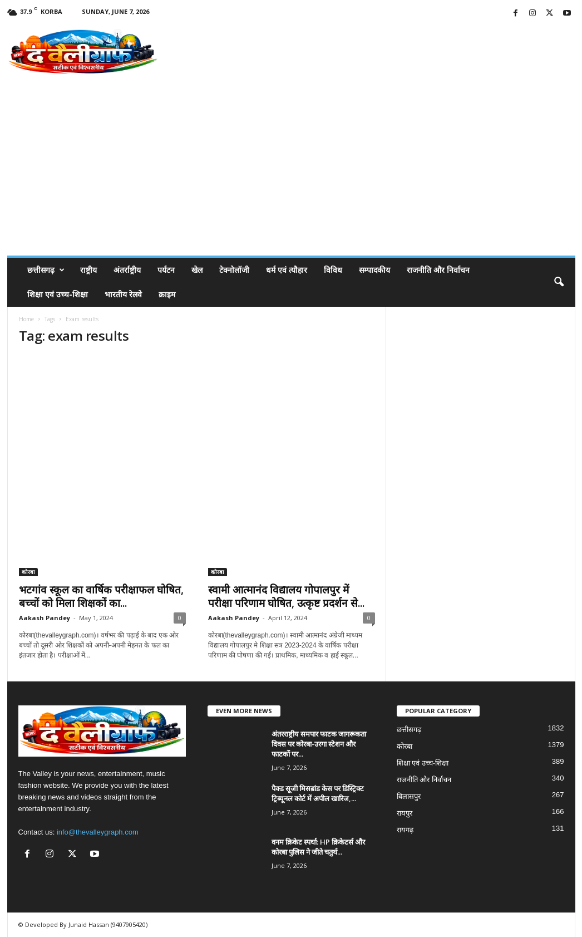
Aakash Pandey (44, 618)
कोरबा (28, 572)
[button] (558, 282)
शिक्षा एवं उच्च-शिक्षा (57, 294)
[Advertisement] (291, 172)
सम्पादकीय (374, 269)
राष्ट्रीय (88, 269)
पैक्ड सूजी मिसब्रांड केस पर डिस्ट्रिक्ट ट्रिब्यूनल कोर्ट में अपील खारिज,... (318, 793)
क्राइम (167, 294)
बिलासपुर (409, 796)
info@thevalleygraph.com (98, 832)
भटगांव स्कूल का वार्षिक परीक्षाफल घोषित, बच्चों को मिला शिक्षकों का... (101, 596)
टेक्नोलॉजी (234, 269)
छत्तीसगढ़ (46, 270)
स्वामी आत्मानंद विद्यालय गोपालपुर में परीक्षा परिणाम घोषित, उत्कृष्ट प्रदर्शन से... (286, 596)
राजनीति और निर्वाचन (438, 269)
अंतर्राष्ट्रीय (127, 269)
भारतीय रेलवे (123, 294)
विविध (333, 269)
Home (26, 319)
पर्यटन (166, 269)
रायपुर (404, 813)
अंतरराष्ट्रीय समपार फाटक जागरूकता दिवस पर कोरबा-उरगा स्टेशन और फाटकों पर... (319, 744)
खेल (197, 269)
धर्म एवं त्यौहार (286, 269)
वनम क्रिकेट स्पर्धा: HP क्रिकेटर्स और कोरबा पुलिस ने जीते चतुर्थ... (318, 847)
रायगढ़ (405, 830)
